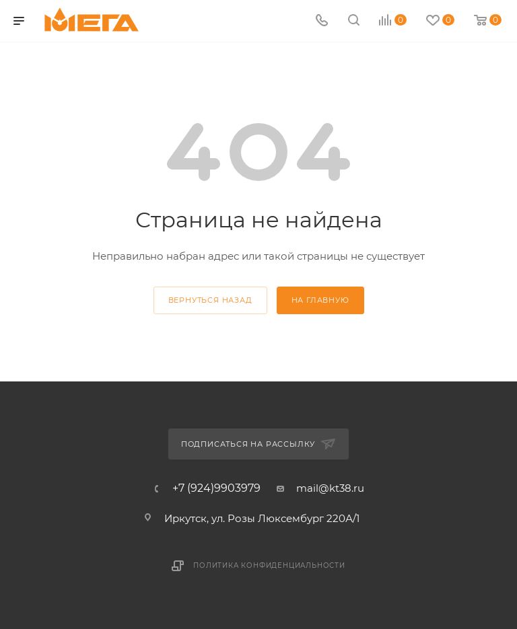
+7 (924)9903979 (216, 488)
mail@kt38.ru (330, 488)
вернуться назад (210, 300)
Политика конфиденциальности (269, 565)
